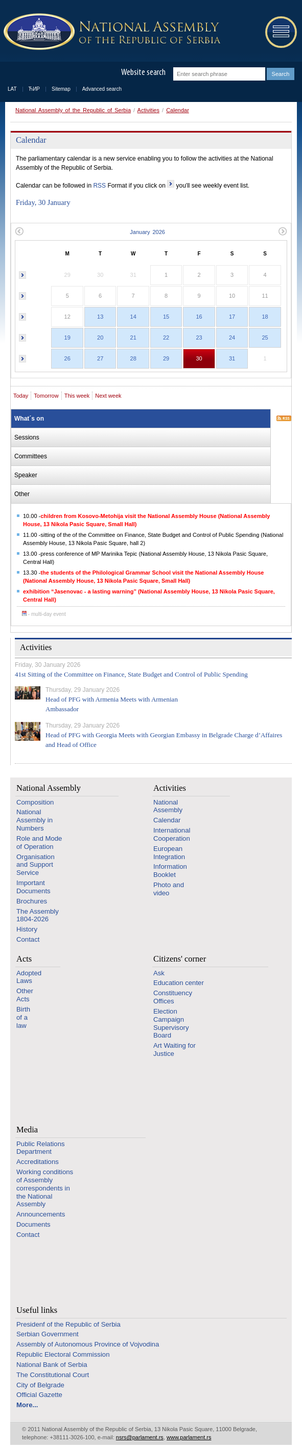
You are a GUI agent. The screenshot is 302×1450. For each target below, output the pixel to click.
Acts (24, 959)
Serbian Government (47, 1334)
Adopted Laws (28, 977)
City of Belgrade (40, 1385)
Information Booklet (170, 870)
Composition (35, 802)
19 (67, 337)
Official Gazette (39, 1395)
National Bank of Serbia (51, 1364)
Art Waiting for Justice (174, 1049)
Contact (27, 939)
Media (27, 1129)
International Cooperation (172, 834)
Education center (178, 983)
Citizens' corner (179, 959)
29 (166, 358)
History (26, 929)
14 (133, 317)
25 (265, 337)
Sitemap (61, 89)
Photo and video (168, 889)
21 (133, 337)
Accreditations (37, 1162)
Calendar (177, 110)
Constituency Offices (172, 997)
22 (166, 337)
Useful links (36, 1310)
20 (100, 337)
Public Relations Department (40, 1148)
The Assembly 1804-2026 (37, 915)
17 (232, 317)
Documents (33, 1224)
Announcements (40, 1214)
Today (20, 396)
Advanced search (102, 89)
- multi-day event (44, 614)
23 (199, 337)
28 (133, 358)
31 (232, 358)
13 (100, 317)
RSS (99, 185)
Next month (282, 231)
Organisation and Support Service (35, 865)
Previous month (19, 231)
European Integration (169, 853)
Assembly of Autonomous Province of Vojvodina (87, 1344)
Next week (108, 396)
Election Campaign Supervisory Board (171, 1023)
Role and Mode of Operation (39, 842)
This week (77, 396)
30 (199, 358)
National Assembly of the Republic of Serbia (73, 110)
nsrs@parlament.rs (140, 1437)
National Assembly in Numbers (34, 820)
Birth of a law (23, 1017)
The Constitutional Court (52, 1375)
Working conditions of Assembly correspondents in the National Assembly (44, 1188)
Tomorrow (46, 396)
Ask (159, 973)
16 (199, 317)
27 (100, 358)
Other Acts (24, 995)
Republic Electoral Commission (63, 1354)
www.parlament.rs (189, 1437)
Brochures (31, 901)
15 (166, 317)
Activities (148, 110)
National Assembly (48, 788)
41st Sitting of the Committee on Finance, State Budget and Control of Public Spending (131, 674)
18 (265, 317)
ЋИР (34, 89)
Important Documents (33, 887)
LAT (12, 89)
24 (232, 337)
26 (67, 358)
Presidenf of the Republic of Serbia (68, 1324)
